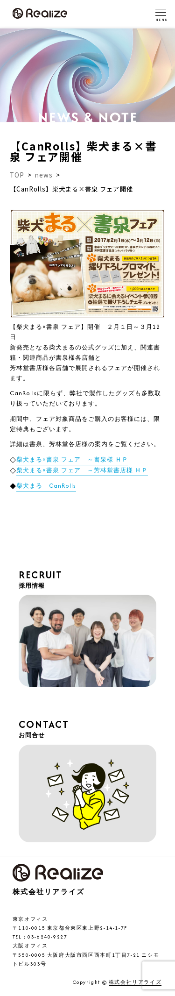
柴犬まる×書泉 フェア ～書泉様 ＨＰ (72, 459)
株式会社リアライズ (135, 982)
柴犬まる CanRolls (46, 486)
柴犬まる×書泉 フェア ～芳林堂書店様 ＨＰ (82, 470)
